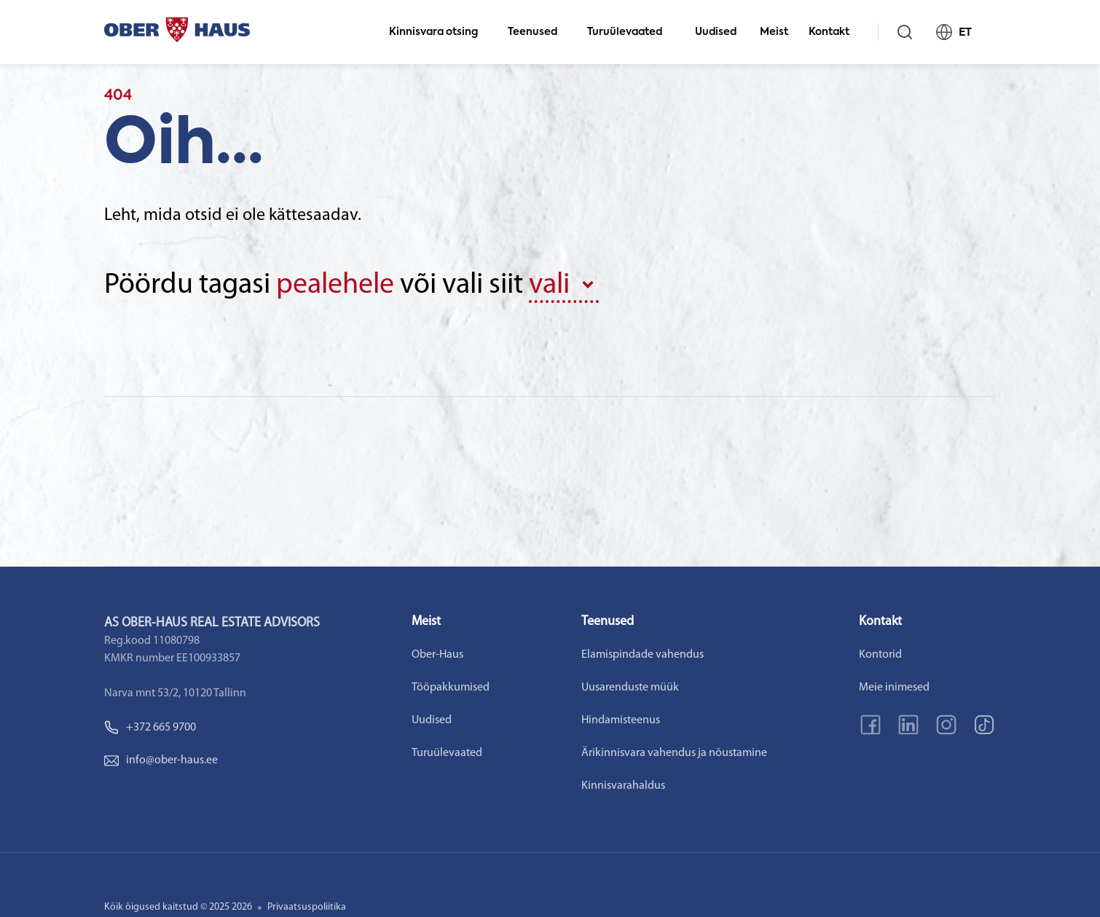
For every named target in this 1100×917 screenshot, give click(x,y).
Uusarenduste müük (630, 687)
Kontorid (880, 655)
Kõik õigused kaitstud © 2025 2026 (178, 907)
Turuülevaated (631, 32)
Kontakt (835, 32)
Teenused (539, 32)
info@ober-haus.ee (161, 760)
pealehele (335, 285)
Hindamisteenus (620, 720)
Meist (774, 32)
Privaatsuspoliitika (306, 907)
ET (960, 32)
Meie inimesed (894, 687)
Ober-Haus (437, 655)
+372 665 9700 (150, 727)
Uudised (715, 32)
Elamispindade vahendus (642, 655)
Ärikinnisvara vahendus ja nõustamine (674, 753)
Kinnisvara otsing (439, 32)
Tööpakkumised (451, 687)
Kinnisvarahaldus (623, 786)
